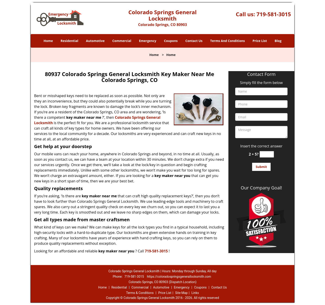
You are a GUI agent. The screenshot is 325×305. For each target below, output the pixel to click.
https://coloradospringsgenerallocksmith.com (179, 276)
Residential (69, 41)
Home (48, 41)
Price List (260, 41)
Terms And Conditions (227, 41)
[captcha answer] (267, 154)
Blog (278, 41)
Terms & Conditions (140, 293)
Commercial (121, 41)
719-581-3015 (273, 14)
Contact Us (193, 41)
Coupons (171, 41)
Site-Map (181, 293)
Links (195, 293)
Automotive (95, 41)
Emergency (147, 41)
